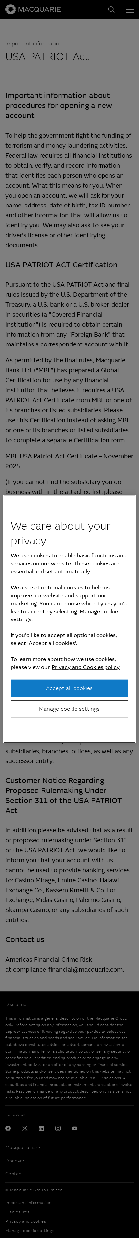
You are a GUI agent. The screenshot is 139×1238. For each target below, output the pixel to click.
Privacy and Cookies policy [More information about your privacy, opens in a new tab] (86, 667)
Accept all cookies (69, 688)
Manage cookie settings (69, 708)
